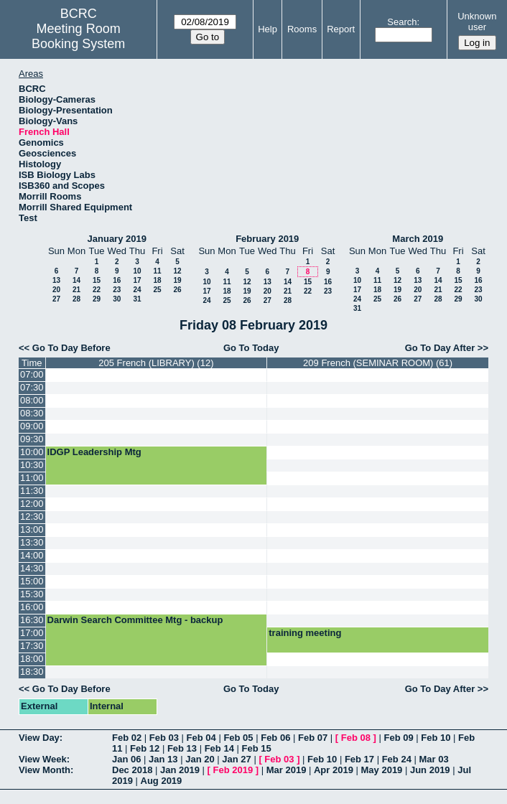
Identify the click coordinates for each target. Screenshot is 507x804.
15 (97, 280)
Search (402, 22)
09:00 (32, 426)
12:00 (32, 503)
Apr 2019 (333, 770)
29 (97, 299)
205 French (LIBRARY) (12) (155, 362)
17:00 (32, 632)
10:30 (32, 464)
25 (157, 290)
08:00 (32, 400)
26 (177, 290)
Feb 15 (256, 748)
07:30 (32, 387)
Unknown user (476, 21)
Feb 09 (398, 737)
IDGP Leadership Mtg (94, 452)
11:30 (32, 490)
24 (137, 290)
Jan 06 (126, 759)
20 (56, 290)
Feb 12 (144, 748)
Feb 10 (435, 737)
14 (76, 280)
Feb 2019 (233, 770)
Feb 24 (396, 759)
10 (137, 271)
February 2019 (267, 238)
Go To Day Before (71, 347)
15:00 (32, 581)
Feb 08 (356, 737)
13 (56, 280)
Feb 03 (164, 737)
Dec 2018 (132, 770)
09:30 (32, 439)
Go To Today (251, 347)
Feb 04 (201, 737)
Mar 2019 (286, 770)
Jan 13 (163, 759)
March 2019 (417, 238)
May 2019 (382, 770)
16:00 (32, 607)
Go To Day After (440, 347)
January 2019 (117, 238)
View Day (39, 737)
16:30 (32, 619)
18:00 (32, 658)
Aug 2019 (161, 780)
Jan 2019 (180, 770)
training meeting (305, 632)
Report (341, 29)
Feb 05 (238, 737)
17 (137, 280)
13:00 (32, 529)
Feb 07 (312, 737)
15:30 (32, 594)
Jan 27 (236, 759)
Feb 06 (275, 737)
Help (267, 29)
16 (117, 280)
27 (56, 299)
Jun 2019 (430, 770)
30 (117, 299)
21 (76, 290)
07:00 (32, 374)
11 (157, 271)
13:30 (32, 542)
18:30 (32, 671)
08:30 (32, 413)
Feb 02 (126, 737)
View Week (43, 759)
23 (117, 290)
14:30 (32, 568)
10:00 (32, 452)
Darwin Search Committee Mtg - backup (135, 619)
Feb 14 (219, 748)
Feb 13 (182, 748)
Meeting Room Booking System (78, 36)
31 (137, 299)
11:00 (32, 477)
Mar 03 (433, 759)
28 (76, 299)
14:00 (32, 555)
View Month (44, 770)
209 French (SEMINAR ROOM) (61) (377, 362)
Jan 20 (199, 759)
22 (97, 290)
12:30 (32, 516)
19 (177, 280)
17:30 (32, 645)
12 (177, 271)
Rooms (302, 29)
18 (157, 280)
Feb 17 (359, 759)
